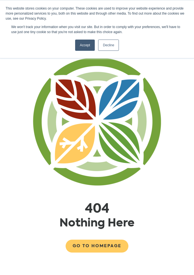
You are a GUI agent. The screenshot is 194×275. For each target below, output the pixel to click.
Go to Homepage (97, 246)
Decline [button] (108, 45)
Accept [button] (85, 45)
